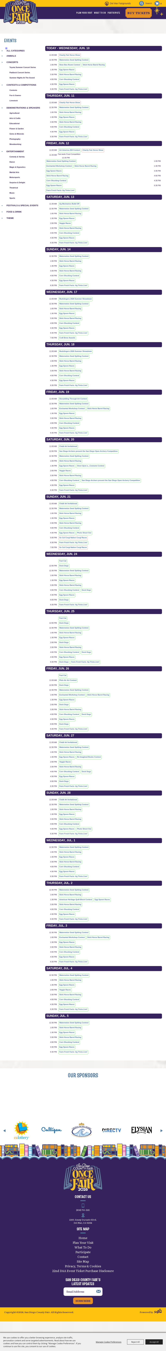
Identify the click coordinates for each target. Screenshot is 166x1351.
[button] (4, 1138)
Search (140, 3)
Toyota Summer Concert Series (22, 67)
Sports (12, 198)
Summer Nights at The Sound (22, 78)
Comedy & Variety (17, 157)
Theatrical (13, 188)
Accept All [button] (154, 1342)
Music (11, 193)
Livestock (13, 101)
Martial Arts (14, 172)
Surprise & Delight (17, 182)
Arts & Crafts (14, 118)
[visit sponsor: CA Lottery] (37, 1138)
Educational (14, 123)
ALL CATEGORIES (15, 50)
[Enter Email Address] (83, 1299)
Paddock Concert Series (19, 72)
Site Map (83, 1268)
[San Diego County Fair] (23, 17)
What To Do (100, 12)
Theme (10, 218)
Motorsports (14, 177)
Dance (12, 162)
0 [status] (161, 3)
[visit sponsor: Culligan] (67, 1138)
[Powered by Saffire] (158, 1319)
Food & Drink (14, 212)
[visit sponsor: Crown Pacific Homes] (97, 1138)
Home (82, 1245)
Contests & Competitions (21, 85)
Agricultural (14, 113)
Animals (11, 56)
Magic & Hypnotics (17, 167)
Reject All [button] (135, 1342)
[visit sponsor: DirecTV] (127, 1138)
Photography (14, 139)
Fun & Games (15, 95)
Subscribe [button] (83, 1308)
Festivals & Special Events (22, 205)
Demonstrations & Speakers (23, 108)
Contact (82, 1264)
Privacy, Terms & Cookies (83, 1273)
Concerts (12, 62)
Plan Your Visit (84, 12)
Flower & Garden (16, 129)
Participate (114, 12)
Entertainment (15, 151)
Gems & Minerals (16, 134)
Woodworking (15, 144)
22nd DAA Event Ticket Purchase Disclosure (83, 1278)
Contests (13, 90)
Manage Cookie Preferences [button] (108, 1342)
